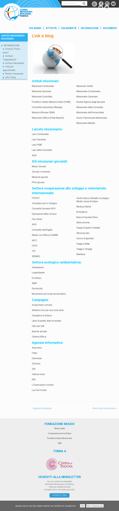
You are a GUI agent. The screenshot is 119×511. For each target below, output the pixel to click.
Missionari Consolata (42, 96)
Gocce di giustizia (85, 238)
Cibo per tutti (38, 326)
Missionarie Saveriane (87, 96)
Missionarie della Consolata (89, 107)
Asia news (37, 347)
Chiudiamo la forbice (42, 315)
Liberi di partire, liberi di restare (46, 320)
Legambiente (38, 272)
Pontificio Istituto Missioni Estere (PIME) (51, 102)
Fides (34, 353)
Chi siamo (35, 28)
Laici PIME (37, 144)
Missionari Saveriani (41, 91)
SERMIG (36, 256)
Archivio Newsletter (14, 63)
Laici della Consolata (42, 150)
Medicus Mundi (83, 206)
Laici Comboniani (40, 134)
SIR (33, 369)
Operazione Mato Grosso (44, 214)
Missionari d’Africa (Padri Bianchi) (48, 118)
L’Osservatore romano (43, 385)
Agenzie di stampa (41, 408)
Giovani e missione (41, 171)
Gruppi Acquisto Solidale (88, 227)
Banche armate (39, 331)
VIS (33, 251)
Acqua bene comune (42, 305)
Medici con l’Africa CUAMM (45, 235)
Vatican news (38, 374)
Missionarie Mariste (85, 123)
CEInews (36, 363)
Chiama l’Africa (39, 336)
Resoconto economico (105, 408)
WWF (34, 283)
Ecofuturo (36, 278)
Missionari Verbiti (84, 86)
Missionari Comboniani (43, 86)
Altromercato (82, 233)
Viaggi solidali (83, 243)
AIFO (34, 240)
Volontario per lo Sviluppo (44, 203)
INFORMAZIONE (90, 28)
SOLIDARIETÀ (68, 28)
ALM (34, 155)
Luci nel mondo (39, 390)
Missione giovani (40, 177)
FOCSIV (36, 198)
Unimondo (37, 358)
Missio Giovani (39, 166)
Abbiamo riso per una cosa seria (48, 310)
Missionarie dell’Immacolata (90, 112)
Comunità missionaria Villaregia (47, 107)
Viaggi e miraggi (84, 249)
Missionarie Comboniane (88, 91)
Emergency (82, 212)
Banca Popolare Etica (87, 217)
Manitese (80, 254)
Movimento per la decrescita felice (49, 294)
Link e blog (10, 77)
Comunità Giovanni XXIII (43, 208)
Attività (51, 28)
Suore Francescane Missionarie (91, 118)
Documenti (110, 28)
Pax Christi (37, 219)
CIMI (59, 443)
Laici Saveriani (39, 139)
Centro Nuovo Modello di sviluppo (92, 198)
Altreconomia (83, 222)
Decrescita (37, 288)
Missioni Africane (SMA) (43, 112)
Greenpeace (38, 267)
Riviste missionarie (14, 73)
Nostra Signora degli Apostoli (90, 102)
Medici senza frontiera (87, 201)
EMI (34, 379)
